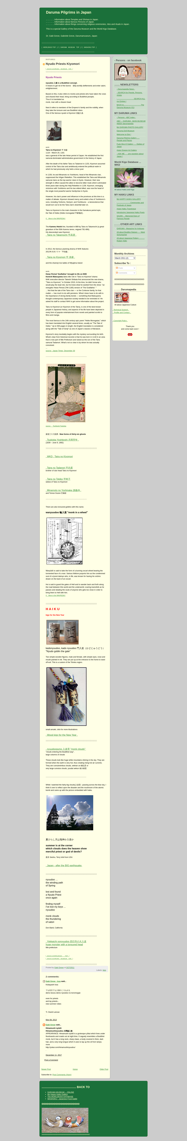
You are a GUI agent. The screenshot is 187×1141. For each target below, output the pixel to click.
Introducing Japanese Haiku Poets (130, 212)
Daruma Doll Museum (125, 131)
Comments (121, 273)
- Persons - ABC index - (126, 117)
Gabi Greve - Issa (53, 981)
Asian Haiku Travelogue (126, 209)
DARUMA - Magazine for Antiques (130, 229)
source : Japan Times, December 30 (60, 351)
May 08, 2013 (51, 1020)
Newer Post (46, 1069)
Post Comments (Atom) (61, 1075)
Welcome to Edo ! (124, 134)
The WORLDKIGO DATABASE (60, 1096)
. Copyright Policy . (120, 321)
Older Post (104, 1069)
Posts (119, 268)
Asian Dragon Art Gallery (127, 150)
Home (75, 1069)
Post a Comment (51, 1060)
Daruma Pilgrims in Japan (68, 12)
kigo (104, 970)
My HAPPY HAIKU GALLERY (129, 199)
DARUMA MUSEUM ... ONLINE (60, 1092)
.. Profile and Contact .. (121, 313)
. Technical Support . (120, 310)
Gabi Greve (51, 1025)
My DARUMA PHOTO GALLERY (130, 127)
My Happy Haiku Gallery (57, 1094)
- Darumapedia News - (126, 89)
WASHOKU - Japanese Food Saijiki (62, 1099)
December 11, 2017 (54, 1055)
